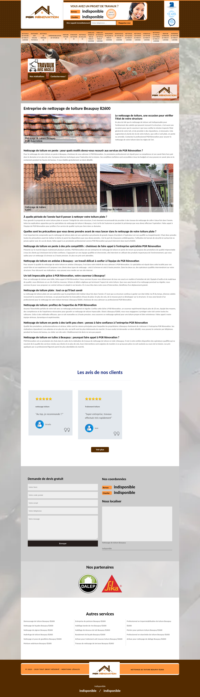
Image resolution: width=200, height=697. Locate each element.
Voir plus (100, 449)
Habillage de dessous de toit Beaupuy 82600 (92, 630)
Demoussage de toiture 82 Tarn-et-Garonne (119, 37)
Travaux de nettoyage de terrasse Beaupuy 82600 (94, 643)
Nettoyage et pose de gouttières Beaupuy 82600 (43, 639)
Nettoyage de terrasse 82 (43, 37)
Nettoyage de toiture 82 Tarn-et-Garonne (25, 37)
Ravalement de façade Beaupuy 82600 (90, 634)
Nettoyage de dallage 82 (82, 37)
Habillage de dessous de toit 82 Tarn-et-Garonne (99, 37)
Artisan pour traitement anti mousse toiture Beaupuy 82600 (98, 639)
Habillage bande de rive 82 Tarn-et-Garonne (91, 37)
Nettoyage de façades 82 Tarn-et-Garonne (128, 37)
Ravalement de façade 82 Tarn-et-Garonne (109, 37)
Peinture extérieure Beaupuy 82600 (38, 643)
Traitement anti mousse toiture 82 (34, 37)
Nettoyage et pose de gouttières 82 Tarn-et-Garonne (156, 37)
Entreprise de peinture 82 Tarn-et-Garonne (174, 37)
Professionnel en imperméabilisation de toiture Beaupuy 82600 (149, 623)
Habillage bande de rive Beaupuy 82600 (90, 626)
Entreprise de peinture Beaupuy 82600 (90, 621)
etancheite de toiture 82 (73, 37)
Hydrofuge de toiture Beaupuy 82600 (38, 634)
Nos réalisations (37, 76)
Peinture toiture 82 (66, 37)
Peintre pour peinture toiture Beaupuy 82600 (144, 630)
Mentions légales (71, 669)
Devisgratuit (111, 14)
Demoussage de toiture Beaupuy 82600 (39, 621)
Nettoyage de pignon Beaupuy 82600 (38, 630)
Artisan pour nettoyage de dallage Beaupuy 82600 (146, 639)
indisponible (92, 11)
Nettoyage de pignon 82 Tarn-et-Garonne (137, 37)
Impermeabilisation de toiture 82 (55, 37)
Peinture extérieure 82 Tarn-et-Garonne (165, 37)
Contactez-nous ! (58, 76)
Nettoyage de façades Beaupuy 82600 (38, 626)
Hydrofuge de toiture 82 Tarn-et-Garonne (146, 37)
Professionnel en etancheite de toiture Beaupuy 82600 (148, 634)
